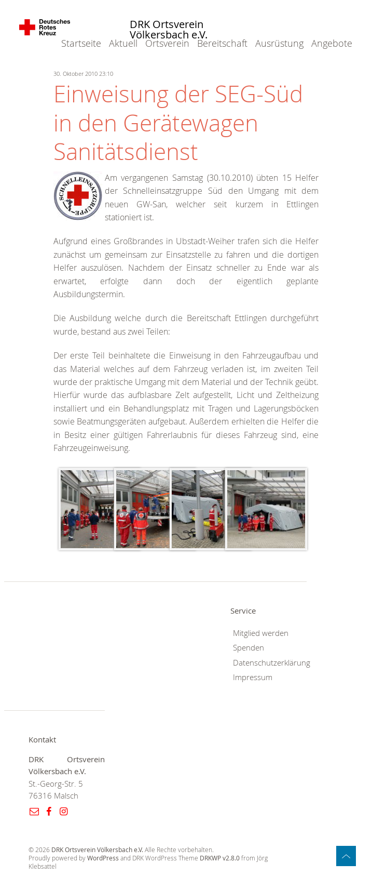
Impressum (252, 677)
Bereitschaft (222, 43)
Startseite (81, 43)
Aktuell (123, 43)
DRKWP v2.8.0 (220, 858)
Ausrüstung (279, 43)
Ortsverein (167, 43)
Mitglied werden (260, 633)
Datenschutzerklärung (271, 663)
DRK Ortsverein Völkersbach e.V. (169, 30)
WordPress (103, 858)
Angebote (331, 43)
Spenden (248, 648)
